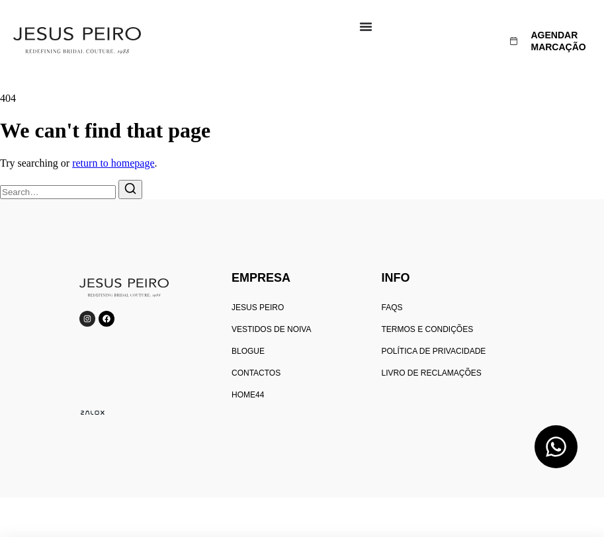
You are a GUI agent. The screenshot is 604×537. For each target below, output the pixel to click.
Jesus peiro (258, 307)
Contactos (256, 373)
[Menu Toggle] (365, 26)
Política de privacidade (433, 351)
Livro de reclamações (431, 373)
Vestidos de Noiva (271, 329)
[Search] (130, 189)
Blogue (248, 351)
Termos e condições (427, 329)
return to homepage (113, 163)
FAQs (391, 307)
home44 (248, 394)
